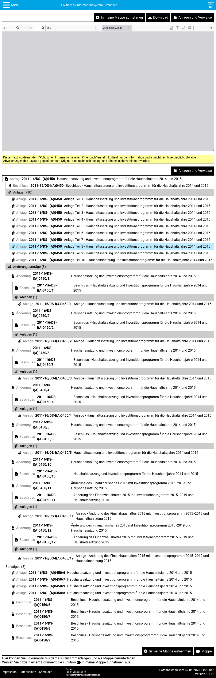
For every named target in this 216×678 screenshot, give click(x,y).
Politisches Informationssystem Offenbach (89, 5)
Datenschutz (27, 672)
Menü (15, 5)
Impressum (9, 672)
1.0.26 (210, 674)
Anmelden (45, 672)
